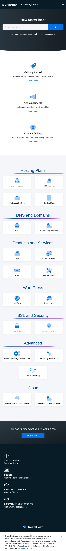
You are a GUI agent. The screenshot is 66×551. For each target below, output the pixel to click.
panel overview (21, 34)
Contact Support (33, 435)
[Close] (62, 536)
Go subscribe (10, 463)
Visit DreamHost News (14, 507)
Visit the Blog (10, 492)
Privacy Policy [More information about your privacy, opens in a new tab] (26, 548)
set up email (32, 34)
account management (46, 34)
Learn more (33, 81)
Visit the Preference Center (16, 478)
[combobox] (33, 27)
